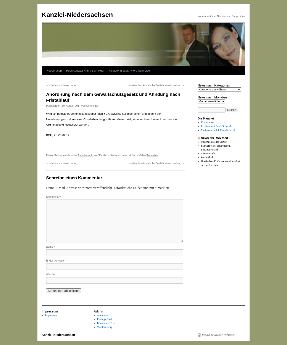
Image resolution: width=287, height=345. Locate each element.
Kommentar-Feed (106, 323)
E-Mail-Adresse (56, 260)
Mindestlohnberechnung (61, 85)
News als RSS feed (214, 138)
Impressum (51, 315)
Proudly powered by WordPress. (218, 334)
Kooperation (54, 70)
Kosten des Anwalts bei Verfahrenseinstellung (157, 85)
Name (50, 246)
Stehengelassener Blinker (214, 141)
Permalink (152, 155)
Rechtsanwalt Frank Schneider (85, 70)
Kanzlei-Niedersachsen (77, 14)
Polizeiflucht (207, 157)
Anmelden (102, 315)
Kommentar (53, 196)
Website (50, 274)
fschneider (92, 105)
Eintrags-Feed (104, 319)
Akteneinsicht (208, 153)
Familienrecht (85, 155)
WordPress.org (104, 327)
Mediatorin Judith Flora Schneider (130, 70)
